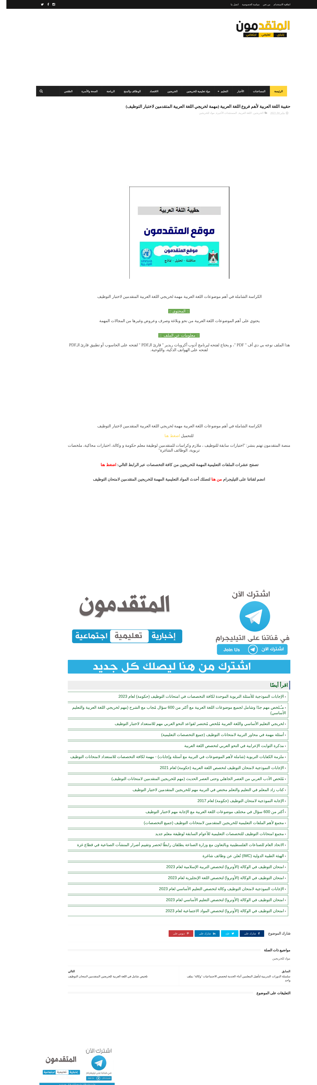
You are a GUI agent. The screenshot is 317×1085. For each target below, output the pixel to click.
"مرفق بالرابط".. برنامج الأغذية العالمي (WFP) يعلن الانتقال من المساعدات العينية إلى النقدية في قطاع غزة (60, 270)
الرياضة (107, 91)
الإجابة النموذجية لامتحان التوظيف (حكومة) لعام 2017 (234, 813)
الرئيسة (275, 91)
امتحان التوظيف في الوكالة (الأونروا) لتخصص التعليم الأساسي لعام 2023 (219, 918)
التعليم (221, 91)
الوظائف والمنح (129, 91)
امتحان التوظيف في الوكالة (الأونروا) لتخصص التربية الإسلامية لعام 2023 (219, 885)
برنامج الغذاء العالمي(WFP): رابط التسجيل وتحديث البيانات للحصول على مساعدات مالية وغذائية (61, 169)
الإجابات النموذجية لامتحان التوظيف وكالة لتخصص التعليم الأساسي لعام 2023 (215, 907)
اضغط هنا (193, 445)
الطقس (65, 91)
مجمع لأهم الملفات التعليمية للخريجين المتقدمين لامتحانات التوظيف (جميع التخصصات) (207, 835)
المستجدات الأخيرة (220, 122)
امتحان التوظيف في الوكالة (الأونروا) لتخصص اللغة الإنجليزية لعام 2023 (220, 896)
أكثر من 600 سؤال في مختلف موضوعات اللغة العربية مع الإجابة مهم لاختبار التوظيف (208, 824)
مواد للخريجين (200, 122)
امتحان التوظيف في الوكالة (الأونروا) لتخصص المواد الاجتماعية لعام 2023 (218, 929)
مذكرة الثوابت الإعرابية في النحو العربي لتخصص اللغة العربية (228, 748)
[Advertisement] (113, 47)
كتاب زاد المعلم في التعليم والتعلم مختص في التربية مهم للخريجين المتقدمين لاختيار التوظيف (202, 802)
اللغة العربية (238, 122)
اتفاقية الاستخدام (275, 4)
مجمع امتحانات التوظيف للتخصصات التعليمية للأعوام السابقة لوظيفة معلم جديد (213, 846)
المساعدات (256, 91)
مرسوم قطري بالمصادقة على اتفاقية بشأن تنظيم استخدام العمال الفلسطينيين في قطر (59, 250)
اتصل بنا (228, 4)
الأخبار (237, 91)
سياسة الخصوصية (244, 4)
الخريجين (169, 91)
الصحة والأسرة (86, 91)
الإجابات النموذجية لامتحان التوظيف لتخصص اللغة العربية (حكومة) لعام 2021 (215, 775)
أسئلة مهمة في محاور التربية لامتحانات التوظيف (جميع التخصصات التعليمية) (216, 737)
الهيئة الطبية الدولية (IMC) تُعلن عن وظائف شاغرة (237, 874)
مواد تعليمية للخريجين (195, 91)
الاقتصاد (151, 91)
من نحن (260, 4)
